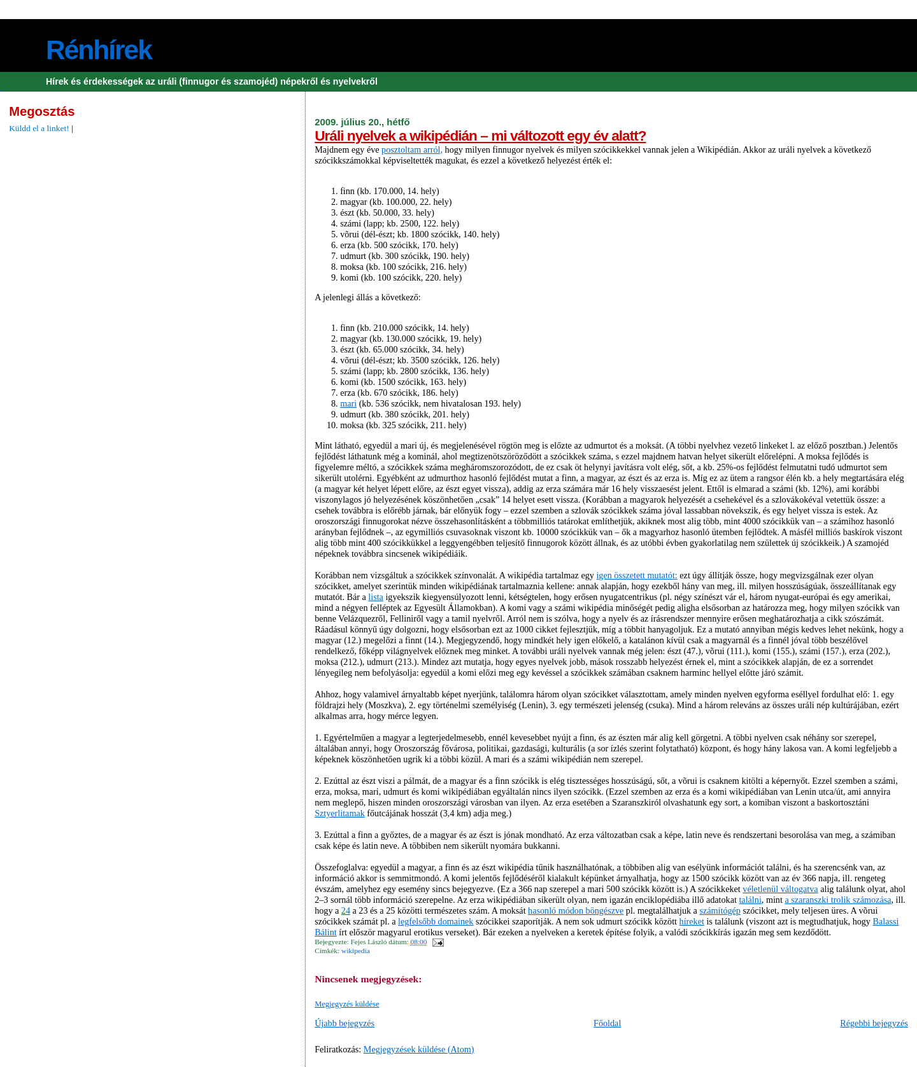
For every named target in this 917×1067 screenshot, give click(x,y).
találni (750, 900)
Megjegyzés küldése (347, 1004)
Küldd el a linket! (39, 128)
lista (375, 597)
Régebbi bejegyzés (874, 1023)
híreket (691, 921)
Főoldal (607, 1023)
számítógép (719, 910)
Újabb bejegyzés (344, 1023)
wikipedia (355, 950)
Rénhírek (99, 50)
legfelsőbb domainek (435, 921)
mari (348, 403)
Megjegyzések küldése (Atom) (419, 1049)
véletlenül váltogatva (780, 889)
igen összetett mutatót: (636, 575)
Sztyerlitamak (340, 813)
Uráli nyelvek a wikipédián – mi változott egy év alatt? (480, 135)
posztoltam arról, (412, 149)
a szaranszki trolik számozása (838, 900)
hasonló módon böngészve (575, 910)
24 (345, 910)
